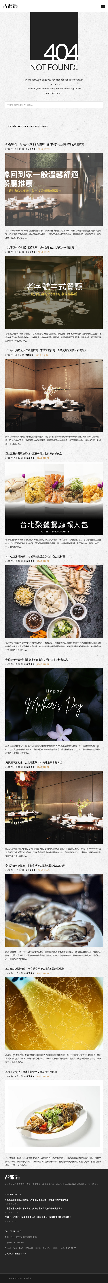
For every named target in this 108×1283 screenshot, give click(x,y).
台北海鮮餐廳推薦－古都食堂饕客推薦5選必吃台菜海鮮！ (36, 865)
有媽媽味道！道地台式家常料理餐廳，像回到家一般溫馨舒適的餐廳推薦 (44, 144)
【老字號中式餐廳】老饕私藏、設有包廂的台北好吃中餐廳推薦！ (40, 247)
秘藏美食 (32, 149)
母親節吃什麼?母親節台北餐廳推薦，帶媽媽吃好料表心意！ (37, 659)
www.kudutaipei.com (16, 1253)
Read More (44, 149)
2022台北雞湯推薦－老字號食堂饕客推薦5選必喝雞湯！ (35, 968)
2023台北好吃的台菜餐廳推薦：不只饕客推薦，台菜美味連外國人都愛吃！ (46, 350)
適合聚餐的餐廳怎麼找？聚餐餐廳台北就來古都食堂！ (34, 453)
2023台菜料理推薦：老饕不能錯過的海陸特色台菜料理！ (36, 556)
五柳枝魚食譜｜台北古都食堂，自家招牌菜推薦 (31, 1071)
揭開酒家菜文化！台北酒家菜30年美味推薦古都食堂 (33, 762)
